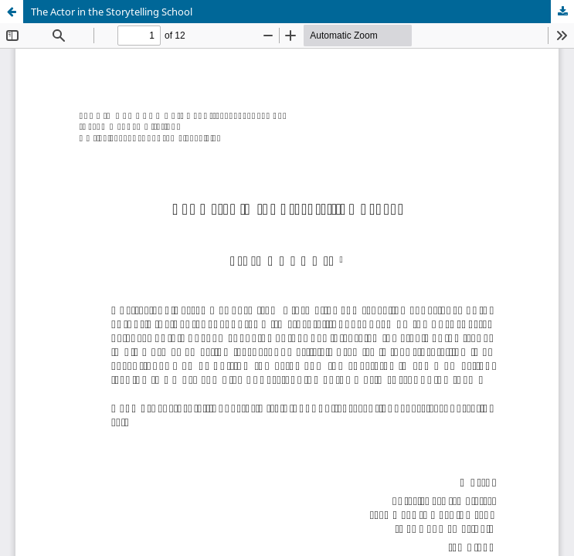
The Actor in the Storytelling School (111, 12)
